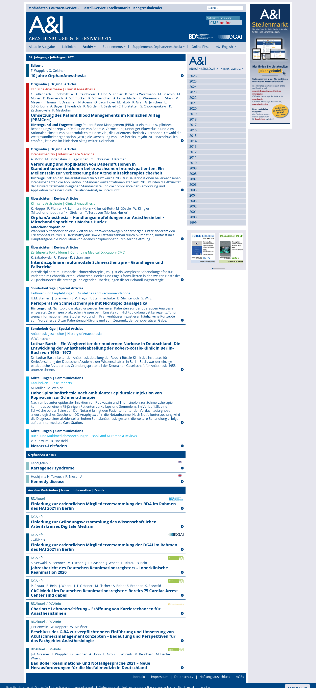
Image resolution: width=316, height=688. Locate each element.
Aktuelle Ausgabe (42, 46)
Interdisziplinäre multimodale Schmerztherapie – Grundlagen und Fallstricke (97, 264)
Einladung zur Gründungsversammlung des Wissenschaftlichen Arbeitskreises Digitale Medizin (93, 524)
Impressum (159, 677)
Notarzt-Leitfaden (49, 446)
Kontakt (139, 677)
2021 (193, 103)
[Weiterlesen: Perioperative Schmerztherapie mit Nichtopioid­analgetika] (182, 320)
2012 (193, 152)
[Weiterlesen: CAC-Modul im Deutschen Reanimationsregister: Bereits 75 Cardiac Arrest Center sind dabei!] (182, 595)
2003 (193, 201)
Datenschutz (184, 677)
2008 (193, 173)
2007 (193, 179)
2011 (193, 157)
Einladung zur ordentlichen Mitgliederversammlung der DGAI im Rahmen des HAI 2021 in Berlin (104, 547)
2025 (193, 81)
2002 (193, 206)
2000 (193, 217)
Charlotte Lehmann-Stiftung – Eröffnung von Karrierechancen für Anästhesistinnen (96, 611)
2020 (193, 108)
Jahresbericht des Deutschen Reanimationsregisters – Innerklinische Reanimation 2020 (99, 570)
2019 (193, 114)
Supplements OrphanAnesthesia (158, 46)
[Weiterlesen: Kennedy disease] (182, 482)
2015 (193, 135)
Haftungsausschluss (214, 677)
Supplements (114, 46)
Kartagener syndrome (53, 468)
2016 (193, 130)
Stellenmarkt (119, 8)
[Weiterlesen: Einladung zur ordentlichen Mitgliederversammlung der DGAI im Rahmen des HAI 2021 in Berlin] (182, 550)
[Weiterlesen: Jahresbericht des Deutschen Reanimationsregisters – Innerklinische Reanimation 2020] (182, 572)
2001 (193, 212)
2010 (193, 163)
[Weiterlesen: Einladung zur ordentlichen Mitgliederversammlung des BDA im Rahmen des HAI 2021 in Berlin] (182, 508)
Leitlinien (69, 46)
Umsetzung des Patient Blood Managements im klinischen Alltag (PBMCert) (95, 117)
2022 (193, 97)
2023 (193, 92)
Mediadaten (38, 8)
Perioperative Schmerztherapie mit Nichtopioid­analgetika (89, 303)
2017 (193, 125)
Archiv (89, 46)
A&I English (226, 46)
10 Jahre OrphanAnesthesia (58, 75)
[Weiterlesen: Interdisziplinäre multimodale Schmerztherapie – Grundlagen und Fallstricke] (182, 280)
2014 (193, 141)
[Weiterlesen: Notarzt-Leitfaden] (182, 446)
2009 (193, 168)
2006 (193, 184)
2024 (193, 87)
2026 (193, 76)
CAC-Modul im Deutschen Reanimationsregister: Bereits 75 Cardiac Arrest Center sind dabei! (104, 593)
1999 (193, 222)
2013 (193, 146)
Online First (200, 46)
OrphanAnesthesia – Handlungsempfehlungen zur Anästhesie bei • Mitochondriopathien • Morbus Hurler (97, 219)
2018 (193, 119)
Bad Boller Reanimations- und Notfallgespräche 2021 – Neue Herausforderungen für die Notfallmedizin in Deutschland (90, 665)
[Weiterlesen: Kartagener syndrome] (182, 468)
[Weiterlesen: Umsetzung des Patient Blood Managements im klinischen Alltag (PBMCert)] (182, 141)
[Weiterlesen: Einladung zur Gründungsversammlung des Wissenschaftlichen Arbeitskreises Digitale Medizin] (182, 527)
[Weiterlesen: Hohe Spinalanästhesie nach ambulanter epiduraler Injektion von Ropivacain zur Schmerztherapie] (182, 423)
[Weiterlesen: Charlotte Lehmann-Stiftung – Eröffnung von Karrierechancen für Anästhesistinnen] (182, 614)
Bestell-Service (94, 8)
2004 (193, 195)
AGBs (240, 677)
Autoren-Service (65, 8)
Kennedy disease (48, 481)
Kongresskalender (149, 8)
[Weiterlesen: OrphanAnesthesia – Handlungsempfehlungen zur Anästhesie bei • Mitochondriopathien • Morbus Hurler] (182, 239)
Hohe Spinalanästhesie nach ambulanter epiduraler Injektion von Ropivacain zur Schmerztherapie (96, 395)
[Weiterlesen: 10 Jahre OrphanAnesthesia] (182, 76)
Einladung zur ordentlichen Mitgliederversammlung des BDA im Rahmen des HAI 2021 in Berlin (103, 506)
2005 (193, 190)
